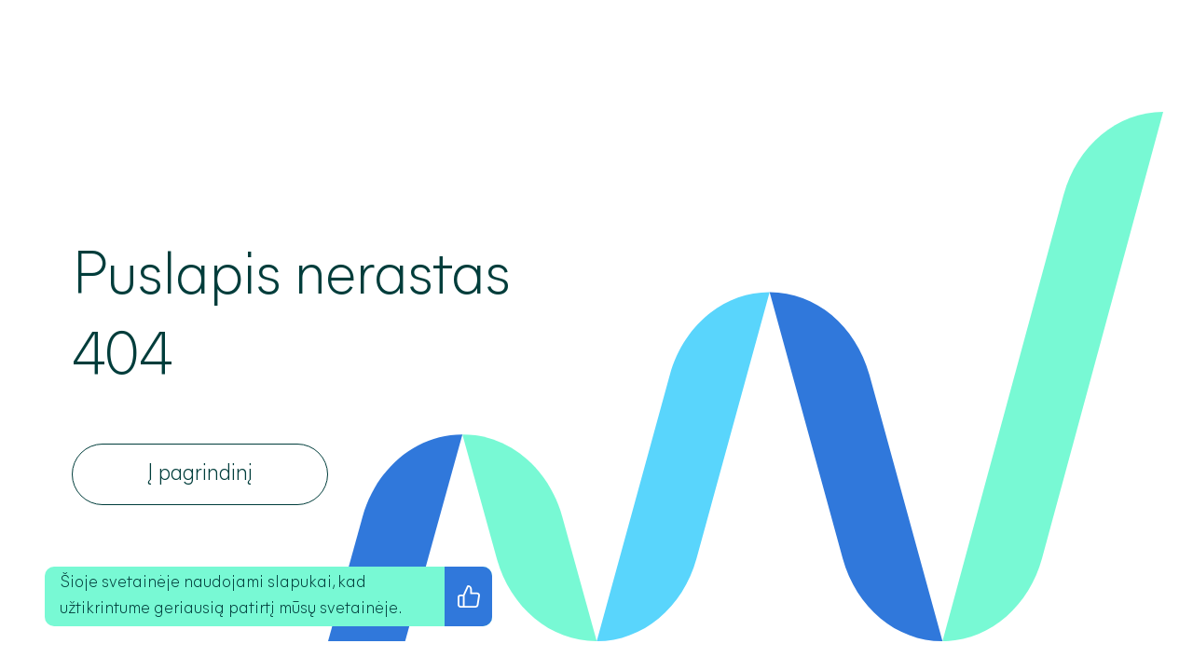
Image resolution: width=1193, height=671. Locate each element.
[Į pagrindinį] (200, 474)
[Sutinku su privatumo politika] (468, 596)
